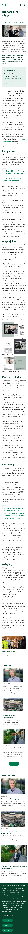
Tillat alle (6, 920)
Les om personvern (7, 915)
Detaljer (6, 925)
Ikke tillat (6, 930)
